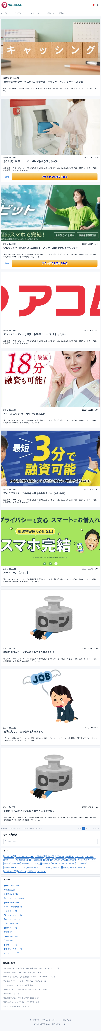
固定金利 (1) (57, 867)
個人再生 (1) (22, 871)
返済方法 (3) (72, 860)
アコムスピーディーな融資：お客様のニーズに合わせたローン (36, 334)
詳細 (7, 177)
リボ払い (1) (41, 871)
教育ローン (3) (10, 928)
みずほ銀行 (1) (81, 863)
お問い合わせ (67, 1020)
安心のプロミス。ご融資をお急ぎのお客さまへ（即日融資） (34, 493)
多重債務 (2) (56, 863)
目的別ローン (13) (11, 902)
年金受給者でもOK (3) (59, 860)
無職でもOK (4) (9, 860)
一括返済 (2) (16, 863)
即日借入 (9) (50, 856)
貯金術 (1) (72, 863)
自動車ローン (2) (10, 936)
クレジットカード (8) (12, 915)
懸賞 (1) (64, 863)
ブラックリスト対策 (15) (13, 898)
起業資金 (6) (60, 856)
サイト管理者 (34, 1020)
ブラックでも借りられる (54, 176)
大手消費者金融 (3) (37, 860)
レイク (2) (37, 863)
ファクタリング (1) (11, 953)
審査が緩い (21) (9, 856)
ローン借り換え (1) (10, 871)
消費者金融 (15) (10, 894)
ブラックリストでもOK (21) (24, 856)
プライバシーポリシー (50, 1020)
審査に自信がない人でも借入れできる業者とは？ (29, 652)
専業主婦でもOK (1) (10, 867)
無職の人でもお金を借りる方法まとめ (23, 731)
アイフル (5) (89, 856)
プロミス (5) (79, 856)
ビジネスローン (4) (11, 919)
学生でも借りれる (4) (22, 860)
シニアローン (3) (10, 923)
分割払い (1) (31, 871)
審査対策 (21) (9, 890)
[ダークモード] (98, 5)
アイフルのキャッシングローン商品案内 (24, 413)
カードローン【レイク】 (16, 572)
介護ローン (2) (10, 945)
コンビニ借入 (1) (46, 867)
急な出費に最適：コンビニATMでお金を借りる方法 (30, 161)
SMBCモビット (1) (32, 867)
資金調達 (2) (9, 940)
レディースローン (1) (12, 949)
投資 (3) (7, 932)
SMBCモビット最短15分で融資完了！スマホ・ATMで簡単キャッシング (40, 247)
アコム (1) (21, 867)
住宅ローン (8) (10, 911)
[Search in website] (50, 841)
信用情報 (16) (39, 856)
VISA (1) (65, 867)
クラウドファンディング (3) (86, 860)
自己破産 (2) (46, 863)
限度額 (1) (81, 867)
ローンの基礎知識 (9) (12, 907)
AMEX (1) (73, 867)
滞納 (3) (47, 860)
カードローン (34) (11, 886)
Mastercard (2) (26, 863)
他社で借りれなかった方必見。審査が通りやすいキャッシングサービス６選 (43, 81)
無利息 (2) (7, 863)
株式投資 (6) (69, 856)
